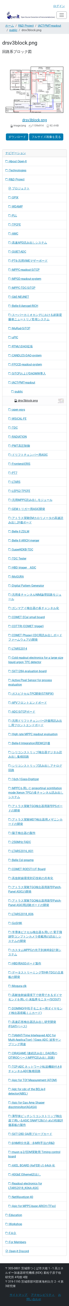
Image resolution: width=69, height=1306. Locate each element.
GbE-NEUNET (18, 297)
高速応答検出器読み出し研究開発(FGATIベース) (32, 1024)
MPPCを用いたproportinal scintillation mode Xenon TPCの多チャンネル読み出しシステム (35, 792)
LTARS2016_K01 (20, 851)
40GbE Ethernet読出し (24, 1174)
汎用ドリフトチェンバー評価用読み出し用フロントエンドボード (35, 723)
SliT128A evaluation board (27, 671)
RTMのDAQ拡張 (20, 346)
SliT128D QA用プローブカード (30, 1134)
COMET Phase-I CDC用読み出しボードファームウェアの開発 (35, 637)
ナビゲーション (15, 153)
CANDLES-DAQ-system (25, 355)
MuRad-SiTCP (19, 328)
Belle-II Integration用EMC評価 (29, 743)
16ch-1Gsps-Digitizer (23, 779)
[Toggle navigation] (61, 15)
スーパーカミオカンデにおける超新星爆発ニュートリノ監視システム (35, 317)
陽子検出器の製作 (22, 833)
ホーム (9, 25)
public (13, 30)
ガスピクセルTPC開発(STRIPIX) (31, 693)
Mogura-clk (17, 986)
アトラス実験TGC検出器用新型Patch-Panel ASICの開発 (34, 889)
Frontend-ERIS (19, 464)
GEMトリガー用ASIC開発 (26, 509)
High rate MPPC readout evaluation (33, 734)
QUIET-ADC (17, 251)
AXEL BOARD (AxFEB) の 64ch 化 (31, 1165)
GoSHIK (15, 923)
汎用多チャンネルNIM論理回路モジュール (34, 597)
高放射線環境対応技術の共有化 (30, 878)
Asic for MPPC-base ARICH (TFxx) (32, 1206)
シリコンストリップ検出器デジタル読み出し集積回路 (35, 754)
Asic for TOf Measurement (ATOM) (32, 1080)
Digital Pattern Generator (26, 585)
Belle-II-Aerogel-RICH (23, 306)
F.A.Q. (10, 1233)
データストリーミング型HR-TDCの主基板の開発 (35, 975)
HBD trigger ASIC (22, 567)
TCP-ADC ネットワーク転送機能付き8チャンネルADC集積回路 (35, 1069)
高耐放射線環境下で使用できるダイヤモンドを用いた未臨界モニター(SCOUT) (35, 997)
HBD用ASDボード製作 (24, 963)
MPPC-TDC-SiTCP (21, 288)
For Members (15, 1242)
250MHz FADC (19, 842)
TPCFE (14, 224)
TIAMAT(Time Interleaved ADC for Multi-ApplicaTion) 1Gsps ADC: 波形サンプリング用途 (34, 1040)
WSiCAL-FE (17, 418)
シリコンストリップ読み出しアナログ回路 (35, 768)
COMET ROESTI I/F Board (26, 869)
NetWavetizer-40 (20, 1197)
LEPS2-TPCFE (19, 491)
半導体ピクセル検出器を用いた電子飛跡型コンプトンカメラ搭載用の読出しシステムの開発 (35, 936)
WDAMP (15, 206)
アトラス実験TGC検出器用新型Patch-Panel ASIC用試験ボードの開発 (34, 903)
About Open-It (16, 161)
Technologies (15, 170)
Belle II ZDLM (18, 531)
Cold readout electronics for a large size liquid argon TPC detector (35, 660)
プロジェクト (19, 188)
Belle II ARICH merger (23, 540)
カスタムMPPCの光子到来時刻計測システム (34, 952)
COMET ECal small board (26, 617)
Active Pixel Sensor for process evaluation (30, 682)
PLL (12, 215)
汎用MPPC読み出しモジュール (30, 500)
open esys (16, 409)
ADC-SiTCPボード (21, 711)
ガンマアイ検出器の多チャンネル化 (33, 608)
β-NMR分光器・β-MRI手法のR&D (31, 1143)
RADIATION (17, 436)
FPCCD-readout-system (25, 364)
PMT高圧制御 (19, 445)
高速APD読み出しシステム (27, 242)
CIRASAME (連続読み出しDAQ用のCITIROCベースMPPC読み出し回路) (32, 1055)
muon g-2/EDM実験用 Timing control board (34, 1154)
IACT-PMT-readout (49, 25)
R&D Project (26, 25)
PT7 (12, 473)
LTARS (14, 482)
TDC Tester (17, 558)
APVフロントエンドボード (27, 702)
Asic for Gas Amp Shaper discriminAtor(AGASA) (26, 1105)
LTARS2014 (17, 648)
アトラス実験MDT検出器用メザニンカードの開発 (35, 822)
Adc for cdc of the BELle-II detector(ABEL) (26, 1091)
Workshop (13, 1224)
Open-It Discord (17, 1251)
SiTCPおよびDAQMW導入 (27, 373)
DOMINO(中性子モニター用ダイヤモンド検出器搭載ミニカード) (35, 1011)
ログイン (59, 6)
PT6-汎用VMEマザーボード (28, 260)
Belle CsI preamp (21, 860)
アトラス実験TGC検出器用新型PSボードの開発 (35, 808)
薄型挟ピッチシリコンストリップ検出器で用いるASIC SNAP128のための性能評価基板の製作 (35, 1120)
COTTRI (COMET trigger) (26, 626)
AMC (13, 233)
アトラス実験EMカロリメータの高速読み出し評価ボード (35, 520)
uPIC (13, 337)
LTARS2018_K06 (20, 914)
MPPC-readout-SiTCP (24, 269)
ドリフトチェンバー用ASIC (28, 455)
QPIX (13, 197)
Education (13, 1215)
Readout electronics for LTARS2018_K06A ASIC (25, 1186)
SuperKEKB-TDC (20, 549)
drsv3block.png (34, 120)
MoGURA (16, 576)
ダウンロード (17, 137)
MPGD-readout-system (24, 279)
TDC (13, 427)
